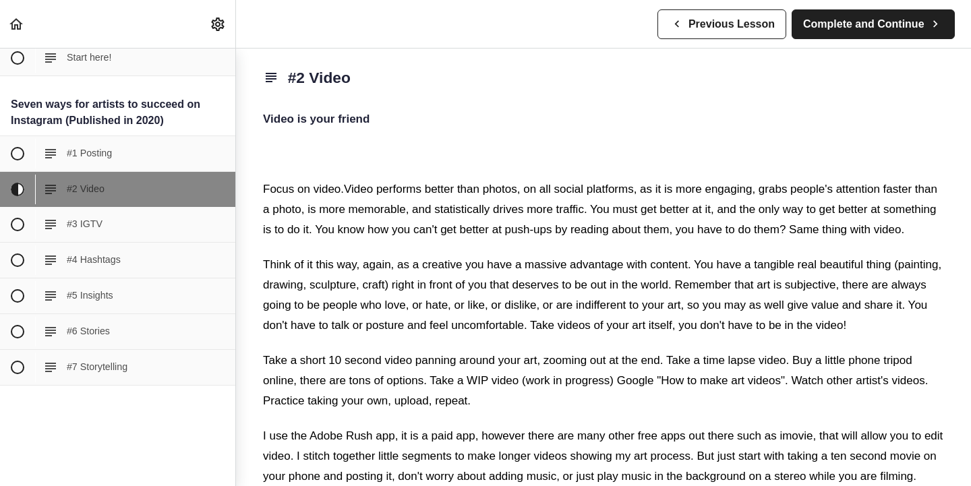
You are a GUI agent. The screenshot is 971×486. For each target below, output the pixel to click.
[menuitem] (218, 24)
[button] (17, 24)
